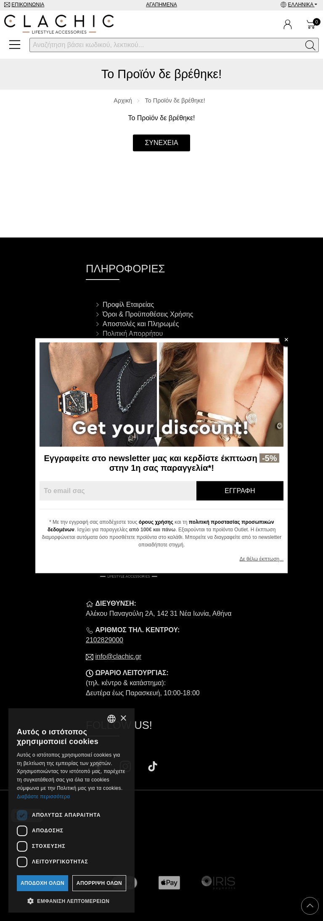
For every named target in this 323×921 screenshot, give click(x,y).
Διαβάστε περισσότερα (43, 797)
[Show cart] (311, 24)
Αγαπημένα (161, 5)
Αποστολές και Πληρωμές (141, 323)
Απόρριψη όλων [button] (99, 883)
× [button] (123, 718)
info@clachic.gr (118, 656)
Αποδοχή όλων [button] (42, 883)
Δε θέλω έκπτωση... (261, 559)
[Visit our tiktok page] (152, 767)
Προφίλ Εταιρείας (128, 304)
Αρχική (123, 100)
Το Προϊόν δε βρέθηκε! (175, 100)
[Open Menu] (14, 44)
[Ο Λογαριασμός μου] (287, 24)
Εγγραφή (240, 490)
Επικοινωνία (27, 5)
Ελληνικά (301, 5)
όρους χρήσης (156, 522)
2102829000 (104, 640)
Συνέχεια (161, 142)
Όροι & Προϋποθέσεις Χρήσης (148, 314)
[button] (71, 900)
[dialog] (71, 810)
